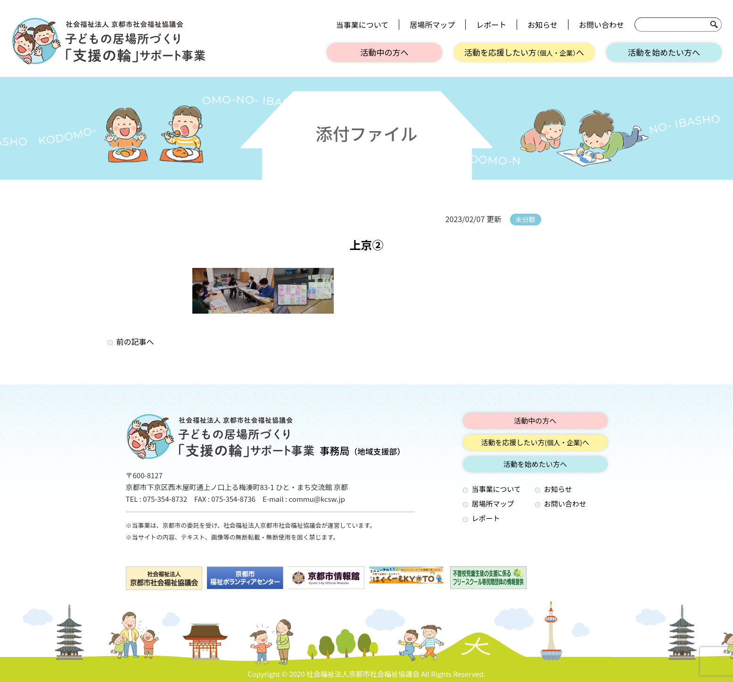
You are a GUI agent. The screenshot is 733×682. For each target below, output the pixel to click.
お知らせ (542, 24)
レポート (491, 24)
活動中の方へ (385, 52)
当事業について (362, 24)
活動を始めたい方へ (664, 52)
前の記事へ (135, 341)
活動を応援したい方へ (524, 52)
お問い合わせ (601, 24)
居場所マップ (432, 24)
